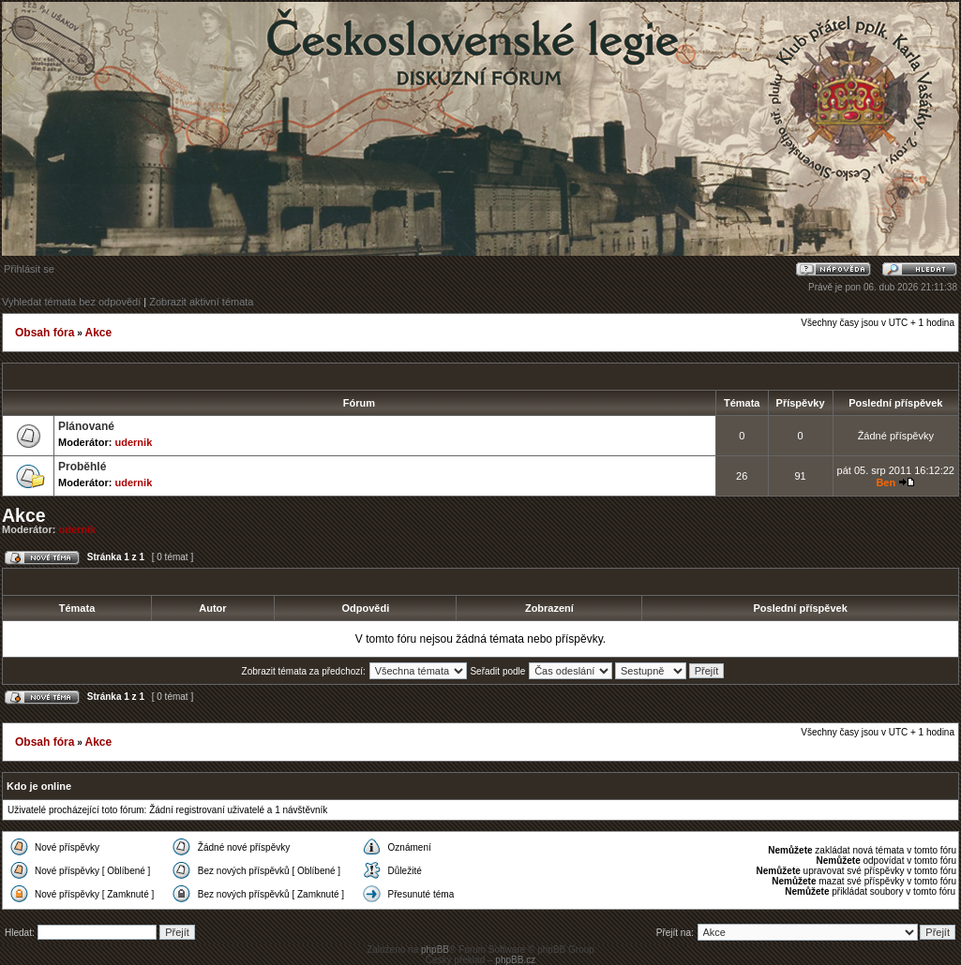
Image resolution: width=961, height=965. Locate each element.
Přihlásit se (29, 269)
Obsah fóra (44, 332)
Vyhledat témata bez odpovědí (71, 301)
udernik (134, 442)
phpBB (435, 949)
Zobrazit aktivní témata (201, 301)
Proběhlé (82, 466)
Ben (885, 482)
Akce (98, 332)
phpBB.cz (515, 960)
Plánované (86, 426)
